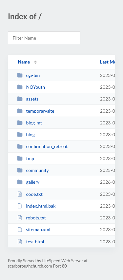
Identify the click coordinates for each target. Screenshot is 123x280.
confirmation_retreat (42, 146)
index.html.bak (36, 206)
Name (24, 62)
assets (27, 99)
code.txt (30, 194)
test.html (30, 241)
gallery (28, 182)
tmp (25, 158)
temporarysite (35, 111)
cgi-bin (28, 75)
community (33, 170)
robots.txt (31, 217)
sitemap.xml (33, 229)
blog (26, 134)
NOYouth (31, 87)
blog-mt (29, 122)
